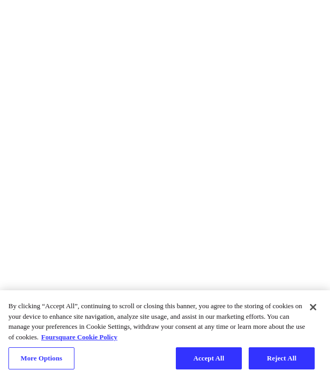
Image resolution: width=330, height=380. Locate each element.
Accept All (208, 358)
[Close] (313, 307)
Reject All (282, 358)
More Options (41, 358)
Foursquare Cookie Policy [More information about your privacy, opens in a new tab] (79, 337)
